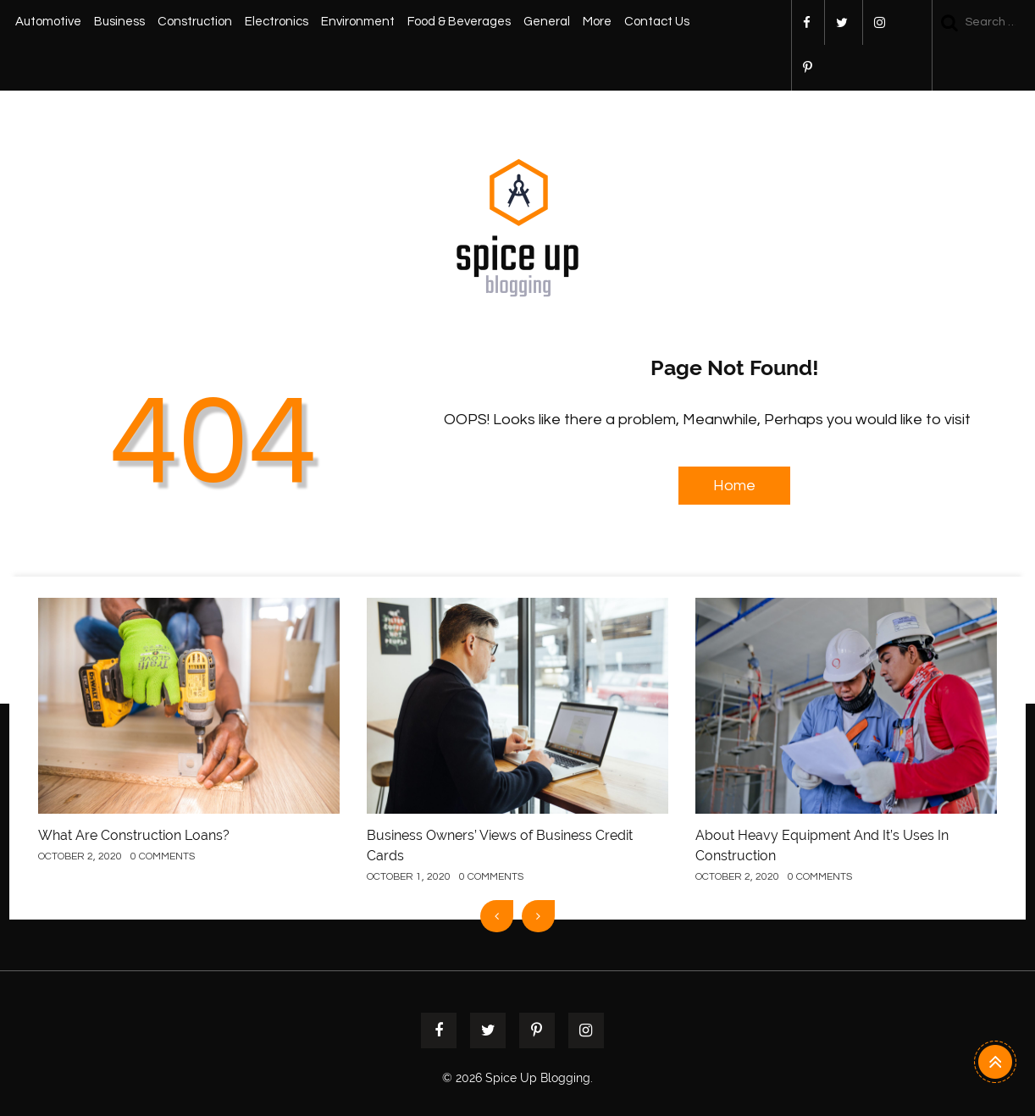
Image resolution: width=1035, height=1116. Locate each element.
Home (734, 486)
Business (119, 21)
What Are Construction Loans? (134, 835)
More (597, 21)
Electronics (276, 21)
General (546, 21)
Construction (195, 21)
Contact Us (656, 21)
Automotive (48, 21)
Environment (358, 21)
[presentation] (496, 916)
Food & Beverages (459, 21)
